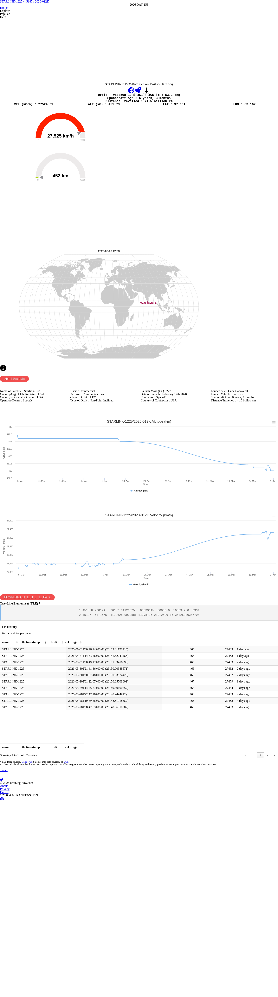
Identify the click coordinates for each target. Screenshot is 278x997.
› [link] (267, 901)
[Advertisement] (116, 90)
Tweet (4, 939)
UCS (63, 910)
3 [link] (227, 901)
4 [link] (235, 901)
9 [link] (260, 901)
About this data (17, 480)
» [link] (274, 901)
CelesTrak (25, 910)
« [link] (198, 901)
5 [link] (242, 901)
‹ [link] (205, 901)
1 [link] (212, 901)
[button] (52, 783)
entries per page (25, 772)
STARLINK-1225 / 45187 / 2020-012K (139, 29)
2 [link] (220, 901)
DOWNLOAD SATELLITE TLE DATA (32, 719)
